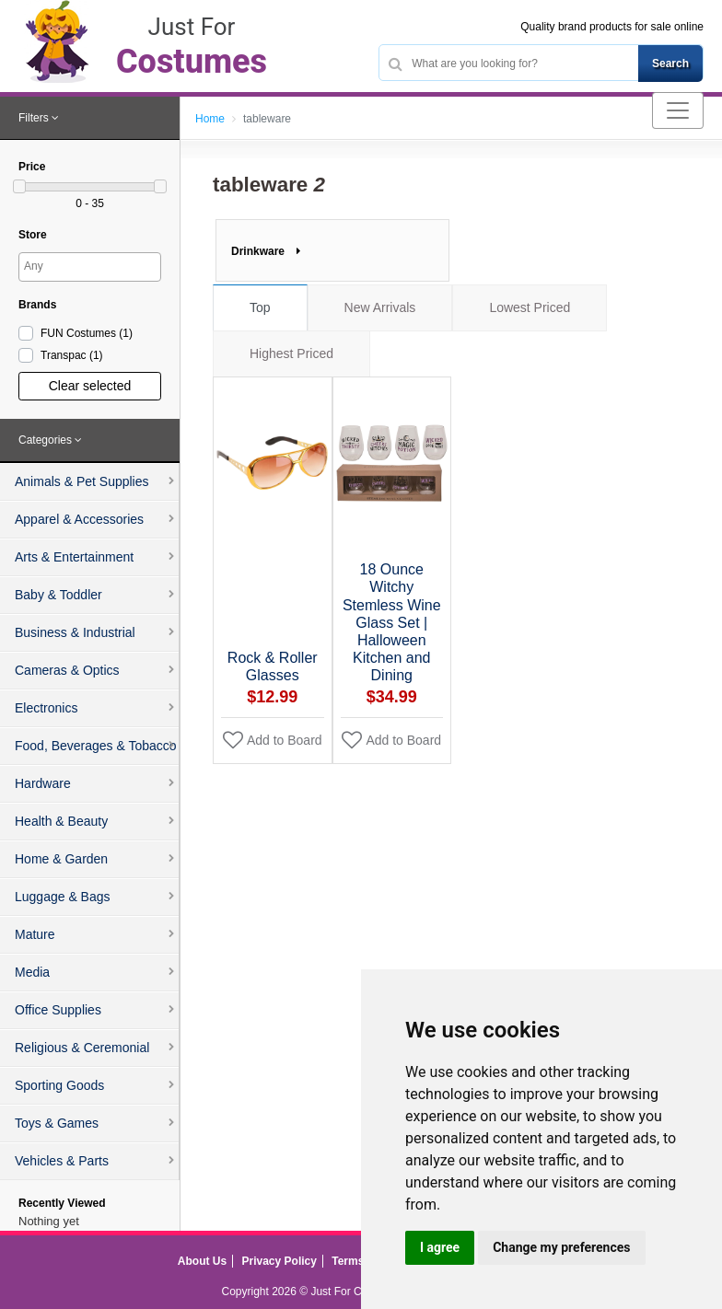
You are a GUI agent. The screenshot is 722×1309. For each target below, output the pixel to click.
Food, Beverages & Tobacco (96, 745)
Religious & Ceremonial (82, 1047)
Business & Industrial (75, 632)
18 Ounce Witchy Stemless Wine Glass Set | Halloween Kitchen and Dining (392, 622)
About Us (202, 1261)
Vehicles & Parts (62, 1160)
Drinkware (265, 251)
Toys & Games (57, 1123)
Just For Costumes (356, 1291)
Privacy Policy (279, 1261)
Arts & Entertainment (74, 557)
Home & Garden (61, 858)
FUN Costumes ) (87, 333)
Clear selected (90, 385)
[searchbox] (92, 266)
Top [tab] (260, 307)
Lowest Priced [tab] (529, 307)
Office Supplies (58, 1009)
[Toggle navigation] (678, 110)
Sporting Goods (59, 1085)
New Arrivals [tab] (380, 307)
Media (32, 972)
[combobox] (89, 267)
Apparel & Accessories (79, 519)
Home (210, 118)
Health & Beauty (61, 821)
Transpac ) (72, 355)
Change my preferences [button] (561, 1247)
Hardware (43, 783)
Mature (35, 934)
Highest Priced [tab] (291, 353)
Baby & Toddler (58, 594)
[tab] (90, 119)
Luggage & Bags (63, 896)
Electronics (46, 708)
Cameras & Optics (67, 670)
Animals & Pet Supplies (82, 481)
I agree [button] (440, 1247)
